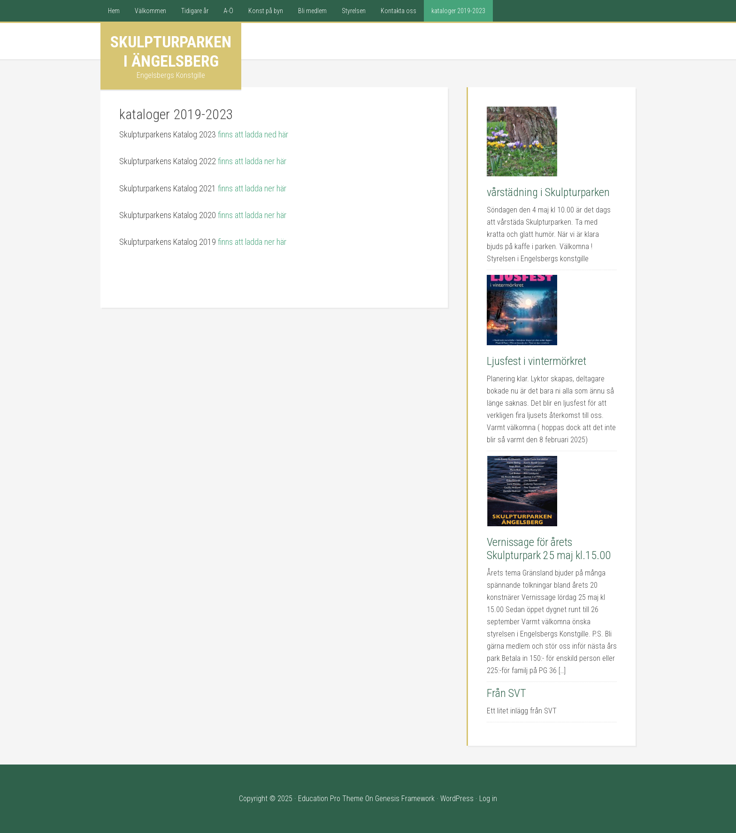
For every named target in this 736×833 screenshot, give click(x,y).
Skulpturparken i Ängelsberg (170, 51)
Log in (488, 798)
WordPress (457, 798)
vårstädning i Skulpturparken (548, 192)
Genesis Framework (405, 798)
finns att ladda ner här (252, 161)
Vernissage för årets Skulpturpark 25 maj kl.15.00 (549, 549)
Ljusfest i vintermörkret (536, 361)
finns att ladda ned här (253, 134)
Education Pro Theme (330, 798)
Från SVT (506, 693)
